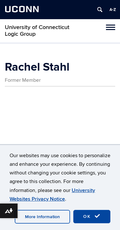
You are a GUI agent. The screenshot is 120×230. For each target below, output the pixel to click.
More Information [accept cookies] (42, 216)
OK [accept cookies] (91, 216)
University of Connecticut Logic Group (37, 30)
